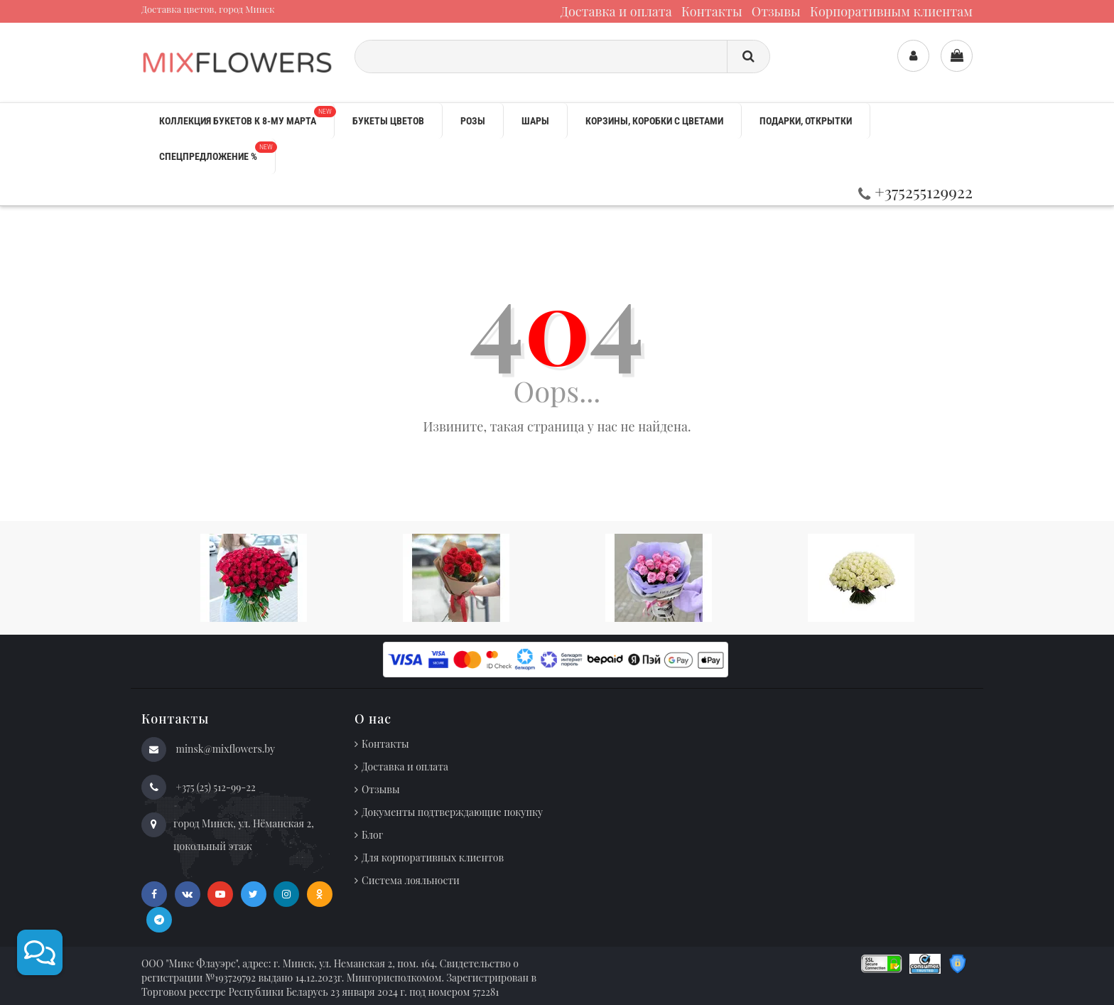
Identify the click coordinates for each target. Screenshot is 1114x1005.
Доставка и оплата (616, 11)
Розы (472, 121)
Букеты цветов (388, 121)
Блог (372, 835)
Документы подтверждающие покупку (452, 812)
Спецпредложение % (217, 151)
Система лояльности (411, 880)
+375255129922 (915, 192)
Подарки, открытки (805, 121)
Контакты (711, 11)
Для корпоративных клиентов (433, 857)
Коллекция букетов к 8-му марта (246, 116)
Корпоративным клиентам (891, 11)
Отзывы (776, 11)
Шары (535, 121)
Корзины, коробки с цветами (654, 121)
